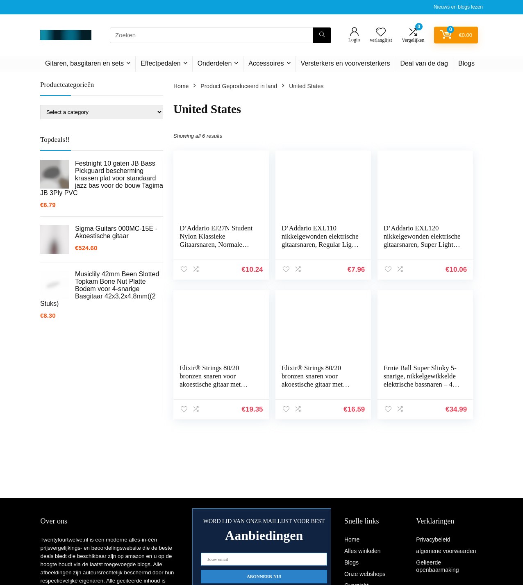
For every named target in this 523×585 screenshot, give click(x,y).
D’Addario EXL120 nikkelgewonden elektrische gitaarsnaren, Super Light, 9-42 (364, 248)
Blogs (466, 63)
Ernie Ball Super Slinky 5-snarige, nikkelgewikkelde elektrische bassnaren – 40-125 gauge (285, 388)
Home (181, 86)
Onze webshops (364, 574)
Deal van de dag (424, 63)
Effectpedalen (161, 63)
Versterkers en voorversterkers (345, 63)
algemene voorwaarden (446, 551)
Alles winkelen (362, 551)
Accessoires (266, 63)
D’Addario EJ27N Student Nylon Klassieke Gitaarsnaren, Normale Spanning (205, 244)
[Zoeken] (322, 35)
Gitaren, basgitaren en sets (84, 63)
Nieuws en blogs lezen (458, 7)
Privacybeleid (433, 539)
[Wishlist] (381, 32)
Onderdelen (215, 63)
